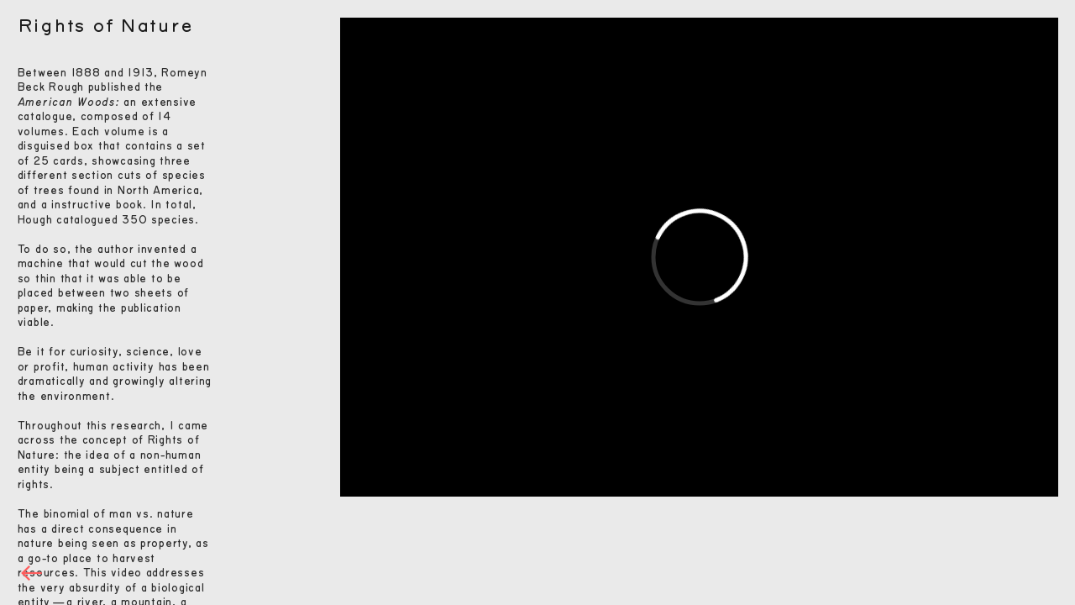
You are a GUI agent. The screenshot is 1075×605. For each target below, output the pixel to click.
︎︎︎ (32, 574)
